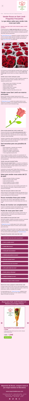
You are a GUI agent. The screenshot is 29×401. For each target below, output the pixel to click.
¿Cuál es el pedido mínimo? (8, 242)
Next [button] (27, 322)
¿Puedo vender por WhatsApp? (9, 272)
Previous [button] (1, 322)
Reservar (8, 337)
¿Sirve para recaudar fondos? (9, 259)
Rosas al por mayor (16, 291)
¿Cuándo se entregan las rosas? (9, 276)
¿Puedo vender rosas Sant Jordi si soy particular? (13, 238)
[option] (14, 322)
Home (2, 13)
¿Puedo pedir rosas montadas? (9, 250)
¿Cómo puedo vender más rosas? (9, 267)
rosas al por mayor (7, 39)
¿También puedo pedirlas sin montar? (10, 255)
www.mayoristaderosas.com (14, 391)
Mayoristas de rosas (6, 101)
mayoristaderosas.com (6, 35)
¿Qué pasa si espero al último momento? (11, 280)
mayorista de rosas (22, 231)
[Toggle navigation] (2, 6)
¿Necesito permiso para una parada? (10, 263)
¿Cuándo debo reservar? (8, 246)
